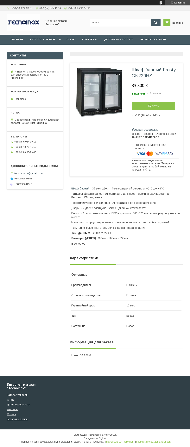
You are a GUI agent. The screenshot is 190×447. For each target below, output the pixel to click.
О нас (70, 39)
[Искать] (156, 22)
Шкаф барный (80, 188)
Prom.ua (112, 434)
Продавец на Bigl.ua (95, 438)
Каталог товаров (43, 39)
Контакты (89, 39)
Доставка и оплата (118, 39)
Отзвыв (11, 414)
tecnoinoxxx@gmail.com (28, 173)
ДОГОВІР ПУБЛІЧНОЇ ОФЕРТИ (50, 49)
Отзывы (16, 49)
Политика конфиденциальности (153, 441)
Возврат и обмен (153, 39)
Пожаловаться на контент (120, 441)
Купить (153, 105)
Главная (16, 39)
